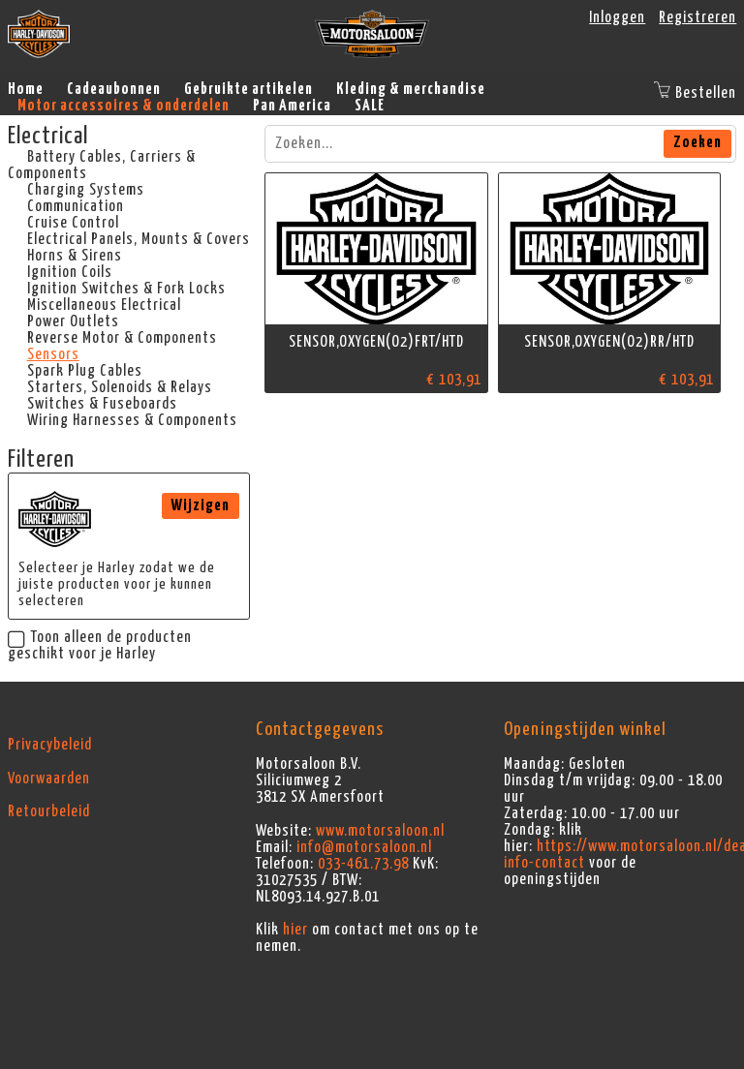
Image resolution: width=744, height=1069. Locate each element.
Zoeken (697, 142)
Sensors (53, 354)
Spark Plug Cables (84, 371)
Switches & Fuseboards (102, 404)
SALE (370, 105)
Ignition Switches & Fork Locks (126, 288)
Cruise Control (73, 222)
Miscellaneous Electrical (104, 305)
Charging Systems (85, 190)
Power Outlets (73, 321)
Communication (75, 206)
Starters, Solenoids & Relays (119, 387)
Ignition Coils (69, 272)
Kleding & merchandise (410, 89)
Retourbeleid (49, 811)
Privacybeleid (50, 744)
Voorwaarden (49, 778)
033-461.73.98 (363, 863)
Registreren (697, 17)
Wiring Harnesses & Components (132, 420)
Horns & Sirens (74, 255)
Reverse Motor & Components (122, 338)
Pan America (292, 105)
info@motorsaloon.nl (364, 847)
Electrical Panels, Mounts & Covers (138, 239)
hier (295, 929)
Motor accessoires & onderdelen (123, 105)
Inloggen (617, 17)
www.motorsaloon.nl (380, 831)
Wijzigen (200, 505)
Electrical (48, 136)
